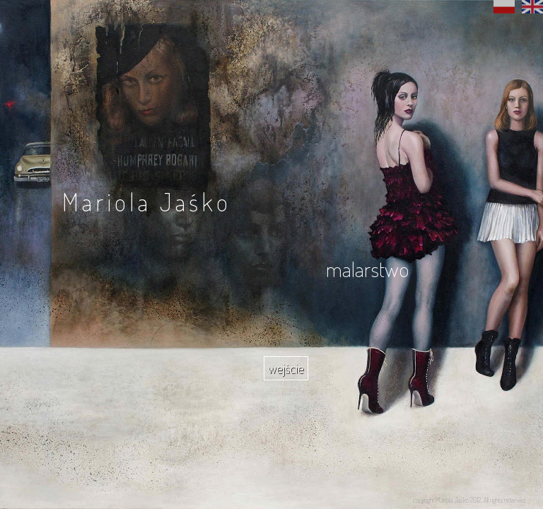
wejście (286, 368)
